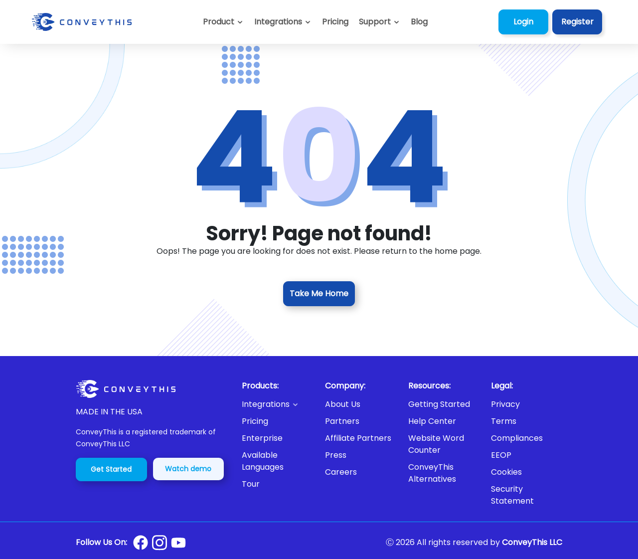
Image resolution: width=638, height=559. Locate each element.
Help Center (432, 421)
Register (577, 21)
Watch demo (188, 469)
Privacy (505, 404)
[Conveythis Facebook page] (140, 542)
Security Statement (512, 495)
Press (335, 455)
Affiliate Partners (358, 438)
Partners (342, 421)
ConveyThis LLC (532, 542)
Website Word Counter (436, 444)
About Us (342, 404)
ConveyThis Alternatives (432, 473)
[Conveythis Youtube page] (178, 543)
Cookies (506, 472)
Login (523, 21)
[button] (379, 22)
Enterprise (262, 438)
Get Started (111, 469)
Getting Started (439, 404)
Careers (341, 472)
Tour (251, 484)
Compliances (517, 438)
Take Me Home (319, 293)
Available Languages (263, 461)
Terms (503, 421)
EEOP (501, 455)
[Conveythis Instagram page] (159, 542)
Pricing (255, 421)
